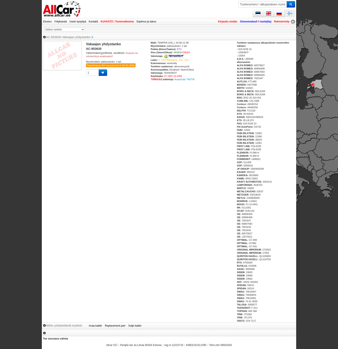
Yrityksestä (60, 21)
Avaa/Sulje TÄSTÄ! (184, 79)
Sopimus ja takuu (146, 21)
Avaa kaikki (95, 325)
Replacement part (115, 325)
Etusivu (47, 21)
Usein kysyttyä (77, 21)
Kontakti (93, 21)
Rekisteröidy (281, 21)
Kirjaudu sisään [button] (227, 21)
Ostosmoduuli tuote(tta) (255, 21)
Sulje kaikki (134, 325)
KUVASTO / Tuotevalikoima (117, 21)
